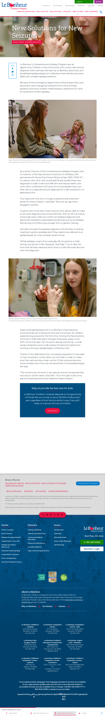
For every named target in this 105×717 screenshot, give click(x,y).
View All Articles (53, 464)
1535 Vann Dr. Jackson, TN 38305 (30, 666)
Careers (100, 5)
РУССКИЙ (72, 694)
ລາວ (66, 694)
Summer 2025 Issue (33, 42)
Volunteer (57, 534)
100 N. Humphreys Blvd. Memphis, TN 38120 (75, 630)
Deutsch (50, 694)
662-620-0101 (75, 669)
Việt (85, 694)
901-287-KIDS (92, 542)
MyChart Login (92, 549)
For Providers (57, 5)
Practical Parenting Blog (11, 551)
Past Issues (28, 491)
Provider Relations (35, 547)
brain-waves (18, 42)
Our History (47, 606)
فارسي (37, 694)
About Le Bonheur (32, 483)
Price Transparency (9, 558)
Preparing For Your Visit (10, 541)
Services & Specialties (26, 11)
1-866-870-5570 (52, 651)
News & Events (70, 5)
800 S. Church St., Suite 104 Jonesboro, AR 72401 (52, 667)
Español (21, 694)
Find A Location (8, 530)
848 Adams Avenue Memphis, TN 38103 (30, 630)
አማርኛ (26, 694)
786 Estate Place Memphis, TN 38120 (30, 646)
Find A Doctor (42, 11)
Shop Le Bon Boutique (62, 541)
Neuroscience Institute (14, 483)
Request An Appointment (11, 537)
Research (81, 5)
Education (91, 5)
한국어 (64, 696)
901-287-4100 (30, 649)
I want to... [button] (79, 1)
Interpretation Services (10, 554)
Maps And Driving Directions (38, 551)
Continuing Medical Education (35, 538)
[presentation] (100, 447)
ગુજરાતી (56, 694)
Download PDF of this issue (88, 483)
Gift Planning (59, 545)
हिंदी (60, 694)
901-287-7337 (75, 633)
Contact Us (46, 5)
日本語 (63, 696)
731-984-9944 (30, 669)
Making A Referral (34, 530)
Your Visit (67, 11)
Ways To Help (78, 11)
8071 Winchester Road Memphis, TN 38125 (75, 646)
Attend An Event (60, 537)
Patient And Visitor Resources (9, 546)
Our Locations (55, 11)
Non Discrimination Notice (12, 562)
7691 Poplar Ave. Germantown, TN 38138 (52, 648)
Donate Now (52, 411)
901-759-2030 (75, 649)
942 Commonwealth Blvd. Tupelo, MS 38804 (75, 666)
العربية (31, 694)
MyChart (98, 1)
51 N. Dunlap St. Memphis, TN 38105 (52, 630)
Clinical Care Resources (37, 534)
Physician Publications (36, 543)
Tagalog (80, 694)
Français (43, 694)
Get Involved (40, 491)
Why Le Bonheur (91, 11)
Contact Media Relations (58, 491)
